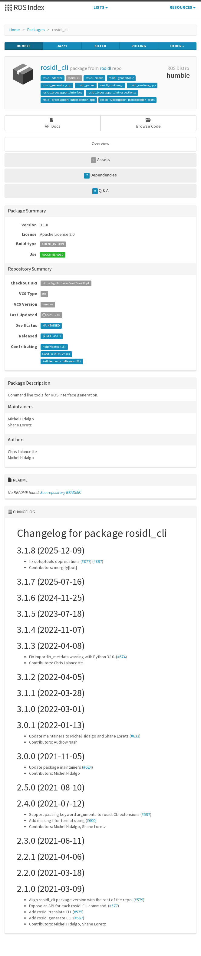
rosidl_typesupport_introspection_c (111, 92)
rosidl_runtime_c (111, 85)
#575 (78, 912)
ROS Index (24, 7)
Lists (101, 7)
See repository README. (60, 492)
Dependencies (100, 175)
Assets (100, 160)
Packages (36, 29)
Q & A (100, 191)
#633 (135, 736)
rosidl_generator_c (121, 78)
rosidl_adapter (52, 78)
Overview (100, 143)
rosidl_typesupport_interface (62, 92)
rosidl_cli (54, 67)
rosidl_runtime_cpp (142, 85)
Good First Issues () (56, 354)
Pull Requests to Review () (61, 361)
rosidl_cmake (94, 78)
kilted (100, 46)
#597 (146, 814)
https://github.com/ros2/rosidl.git (65, 283)
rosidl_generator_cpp (56, 85)
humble (24, 46)
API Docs (53, 123)
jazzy (62, 46)
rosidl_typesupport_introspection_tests (127, 100)
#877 (86, 561)
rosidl (105, 68)
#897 (98, 561)
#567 (78, 918)
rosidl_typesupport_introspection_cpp (68, 100)
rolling (138, 46)
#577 (113, 905)
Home (14, 29)
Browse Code (148, 123)
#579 (139, 899)
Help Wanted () (54, 347)
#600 (91, 820)
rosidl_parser (86, 85)
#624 (87, 767)
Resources (183, 7)
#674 (121, 656)
